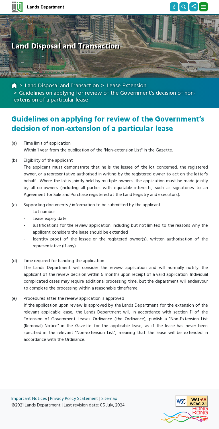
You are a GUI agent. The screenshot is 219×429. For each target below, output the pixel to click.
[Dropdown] (203, 6)
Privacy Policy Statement (74, 399)
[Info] (174, 6)
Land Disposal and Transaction (62, 86)
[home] (14, 86)
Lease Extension (126, 86)
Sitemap (109, 399)
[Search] (183, 6)
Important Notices (29, 399)
